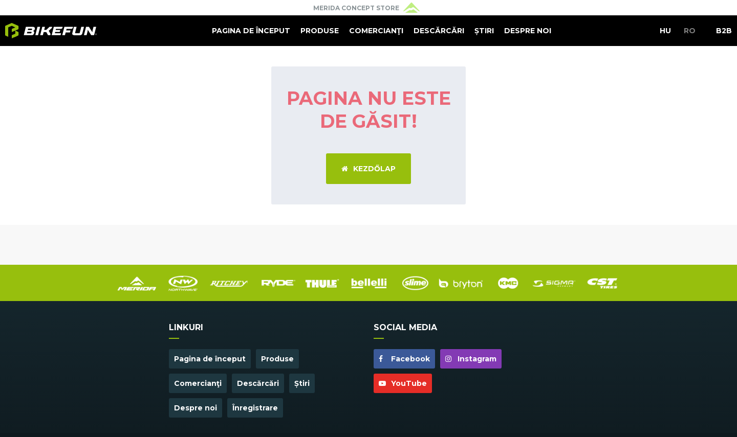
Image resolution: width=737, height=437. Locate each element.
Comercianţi (376, 30)
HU (665, 30)
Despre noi (527, 30)
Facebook (404, 358)
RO (690, 30)
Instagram (470, 358)
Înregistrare (255, 407)
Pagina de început (251, 30)
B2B (724, 30)
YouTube (403, 383)
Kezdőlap (368, 168)
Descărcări (439, 30)
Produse (319, 30)
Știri (484, 30)
